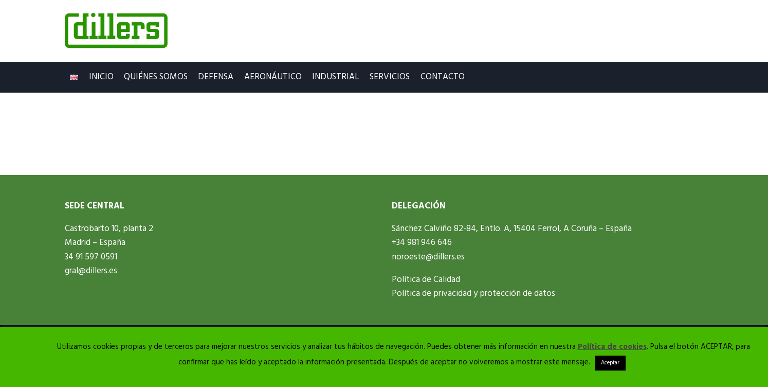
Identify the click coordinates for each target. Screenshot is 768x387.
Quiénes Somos (156, 77)
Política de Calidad (426, 280)
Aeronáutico (273, 77)
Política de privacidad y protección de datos (473, 294)
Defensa (215, 77)
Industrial (335, 77)
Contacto (442, 77)
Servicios (390, 77)
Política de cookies (612, 347)
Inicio (101, 77)
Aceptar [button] (610, 362)
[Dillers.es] (116, 31)
